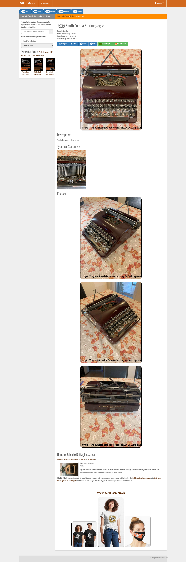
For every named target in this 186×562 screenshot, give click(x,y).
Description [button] (63, 44)
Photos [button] (83, 44)
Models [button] (37, 11)
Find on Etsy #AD (120, 44)
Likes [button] (93, 44)
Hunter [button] (73, 44)
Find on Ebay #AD (105, 44)
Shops (42, 55)
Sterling (72, 16)
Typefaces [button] (64, 11)
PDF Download (25, 75)
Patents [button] (77, 11)
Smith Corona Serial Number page (141, 478)
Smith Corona (65, 16)
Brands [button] (25, 11)
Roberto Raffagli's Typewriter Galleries (67, 459)
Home (58, 16)
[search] (37, 41)
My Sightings (91, 459)
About (32, 3)
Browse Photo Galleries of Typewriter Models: (33, 37)
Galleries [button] (50, 11)
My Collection (82, 459)
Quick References (33, 55)
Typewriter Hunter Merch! (111, 493)
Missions (45, 3)
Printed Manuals (44, 52)
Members (159, 3)
